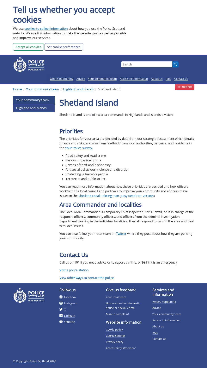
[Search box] (147, 64)
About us (157, 79)
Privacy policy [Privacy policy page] (114, 342)
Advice (80, 79)
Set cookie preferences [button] (63, 47)
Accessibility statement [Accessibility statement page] (121, 348)
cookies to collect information (46, 28)
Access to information (134, 79)
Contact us (181, 79)
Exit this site (184, 87)
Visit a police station (74, 270)
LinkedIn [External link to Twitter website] (69, 315)
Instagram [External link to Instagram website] (70, 303)
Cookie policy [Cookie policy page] (114, 329)
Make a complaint (117, 314)
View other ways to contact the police (86, 278)
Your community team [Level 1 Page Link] (32, 100)
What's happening (61, 79)
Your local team (116, 297)
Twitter (121, 233)
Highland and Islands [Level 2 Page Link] (31, 108)
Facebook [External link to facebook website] (70, 297)
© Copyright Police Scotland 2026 (34, 361)
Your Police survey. (79, 148)
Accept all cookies (28, 47)
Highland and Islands (78, 89)
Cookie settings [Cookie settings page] (115, 335)
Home (17, 89)
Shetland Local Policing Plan (98, 196)
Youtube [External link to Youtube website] (69, 322)
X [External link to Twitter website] (65, 309)
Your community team (102, 79)
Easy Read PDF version (137, 196)
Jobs (168, 79)
